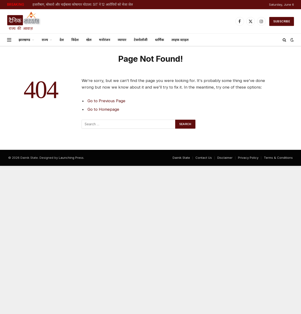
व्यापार (122, 40)
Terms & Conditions (278, 157)
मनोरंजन (104, 40)
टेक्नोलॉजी (140, 40)
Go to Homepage (103, 109)
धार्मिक (159, 40)
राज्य (45, 40)
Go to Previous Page (106, 100)
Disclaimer (225, 157)
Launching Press (71, 157)
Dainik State (181, 157)
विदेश (75, 40)
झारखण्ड (24, 40)
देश (61, 40)
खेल (88, 40)
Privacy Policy (248, 157)
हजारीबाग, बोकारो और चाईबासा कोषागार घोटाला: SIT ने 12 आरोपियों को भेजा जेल (82, 4)
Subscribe (281, 21)
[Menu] (9, 40)
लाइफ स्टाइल (179, 40)
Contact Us (203, 157)
